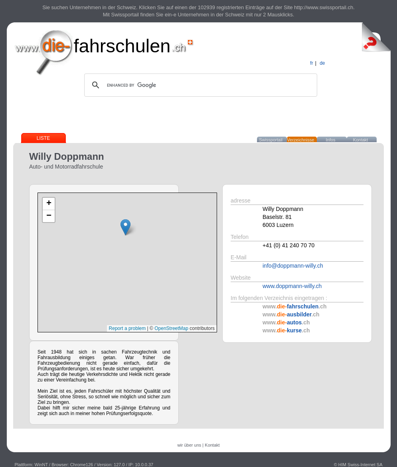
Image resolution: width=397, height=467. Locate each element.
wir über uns (189, 445)
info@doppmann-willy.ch (293, 265)
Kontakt (360, 139)
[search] (199, 85)
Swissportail (270, 139)
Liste (43, 138)
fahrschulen (122, 45)
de (322, 63)
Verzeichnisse (300, 139)
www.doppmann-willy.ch (292, 286)
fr (311, 63)
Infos (331, 139)
